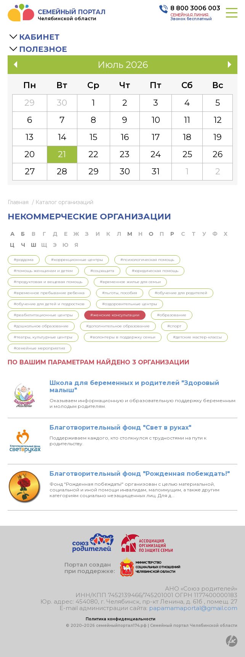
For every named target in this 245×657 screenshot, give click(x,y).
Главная (18, 202)
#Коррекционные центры (77, 259)
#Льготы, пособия (119, 292)
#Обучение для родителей (181, 292)
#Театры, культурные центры (43, 337)
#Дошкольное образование (41, 326)
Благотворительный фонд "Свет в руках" (120, 427)
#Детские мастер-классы (197, 337)
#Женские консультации (114, 314)
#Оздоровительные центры (129, 303)
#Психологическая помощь (147, 259)
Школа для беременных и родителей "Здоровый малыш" (134, 386)
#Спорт (174, 326)
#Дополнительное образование (118, 326)
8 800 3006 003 (195, 8)
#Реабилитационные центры (43, 314)
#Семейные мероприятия (39, 348)
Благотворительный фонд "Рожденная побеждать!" (140, 473)
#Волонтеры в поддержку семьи (122, 337)
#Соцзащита (102, 270)
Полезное (43, 49)
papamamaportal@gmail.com (193, 608)
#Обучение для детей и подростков (49, 303)
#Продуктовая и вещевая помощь (48, 281)
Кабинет (39, 37)
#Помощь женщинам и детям (43, 270)
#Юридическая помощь (155, 270)
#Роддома (24, 259)
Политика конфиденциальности (120, 619)
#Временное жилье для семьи (130, 281)
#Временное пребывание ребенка (49, 292)
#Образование (171, 314)
